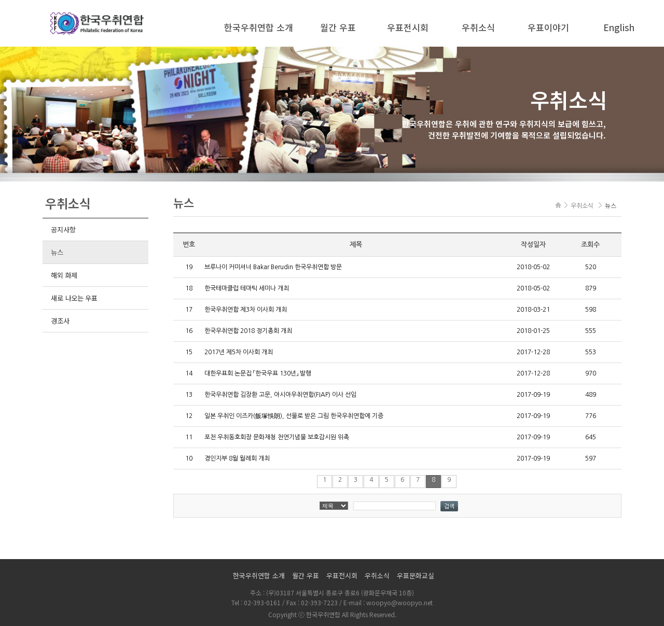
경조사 (60, 321)
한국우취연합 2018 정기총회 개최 (248, 331)
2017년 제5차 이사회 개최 (238, 352)
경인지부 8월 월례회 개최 (237, 458)
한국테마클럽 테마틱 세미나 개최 (246, 288)
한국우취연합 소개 (258, 27)
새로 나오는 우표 (74, 298)
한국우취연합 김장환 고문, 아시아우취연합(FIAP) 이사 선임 (280, 395)
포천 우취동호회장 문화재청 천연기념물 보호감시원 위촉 (276, 437)
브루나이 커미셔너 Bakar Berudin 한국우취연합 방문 (273, 267)
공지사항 (63, 229)
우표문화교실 (415, 575)
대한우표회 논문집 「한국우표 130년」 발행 (257, 373)
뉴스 (57, 252)
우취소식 (478, 27)
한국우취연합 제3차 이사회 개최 (245, 310)
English (618, 27)
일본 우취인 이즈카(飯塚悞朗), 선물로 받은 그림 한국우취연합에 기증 (293, 416)
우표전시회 (407, 27)
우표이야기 (548, 27)
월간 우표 (338, 27)
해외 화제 (64, 275)
